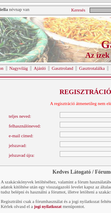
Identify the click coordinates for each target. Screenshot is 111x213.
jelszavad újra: (22, 155)
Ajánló (40, 68)
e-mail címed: (21, 135)
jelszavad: (18, 145)
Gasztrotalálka (92, 68)
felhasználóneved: (25, 126)
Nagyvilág (18, 68)
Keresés (78, 10)
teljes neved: (20, 116)
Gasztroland (62, 68)
